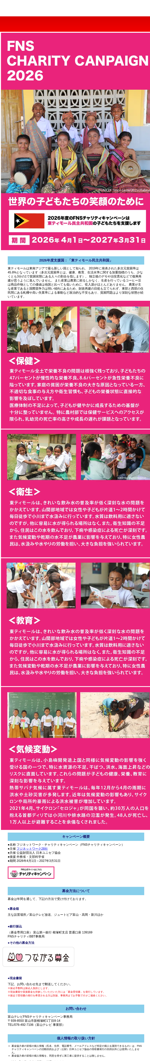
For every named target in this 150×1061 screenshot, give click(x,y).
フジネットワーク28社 (32, 848)
